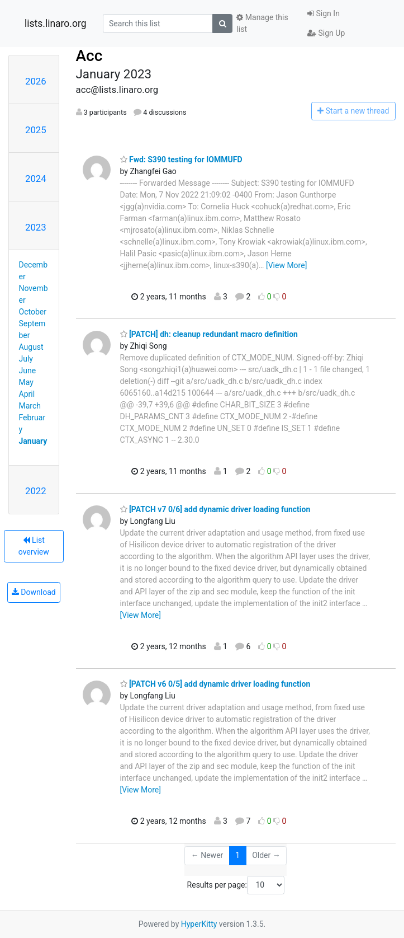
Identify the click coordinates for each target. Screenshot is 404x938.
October (32, 311)
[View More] (286, 265)
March (30, 405)
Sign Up (326, 33)
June (27, 370)
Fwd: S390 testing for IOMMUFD (181, 159)
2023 (35, 227)
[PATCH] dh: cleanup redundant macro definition (209, 334)
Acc (89, 55)
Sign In (323, 13)
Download (34, 592)
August (31, 347)
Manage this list (262, 23)
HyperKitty (199, 924)
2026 (35, 81)
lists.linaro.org (56, 23)
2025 (35, 129)
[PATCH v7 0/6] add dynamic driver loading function (215, 509)
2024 (35, 178)
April (27, 394)
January (33, 441)
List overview (33, 546)
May (26, 382)
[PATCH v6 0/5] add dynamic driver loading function (215, 683)
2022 (35, 490)
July (26, 358)
